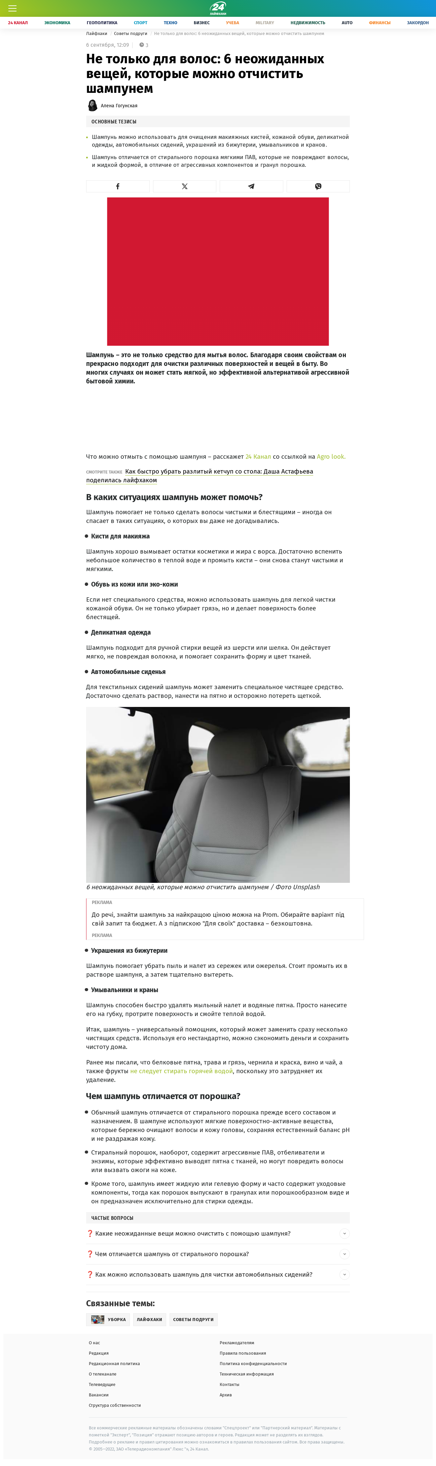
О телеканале (102, 1374)
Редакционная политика (114, 1363)
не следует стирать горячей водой (181, 1071)
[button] (118, 186)
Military (265, 22)
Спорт (140, 22)
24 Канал (18, 22)
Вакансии (99, 1394)
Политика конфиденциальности (253, 1363)
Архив (226, 1394)
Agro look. (331, 456)
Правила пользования (243, 1353)
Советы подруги (131, 33)
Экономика (57, 22)
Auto (347, 22)
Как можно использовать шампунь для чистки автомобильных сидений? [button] (204, 1274)
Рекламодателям (237, 1342)
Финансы (380, 22)
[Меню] (12, 8)
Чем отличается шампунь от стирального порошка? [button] (172, 1254)
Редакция (99, 1353)
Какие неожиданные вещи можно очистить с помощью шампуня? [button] (193, 1233)
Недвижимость (308, 22)
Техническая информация (247, 1374)
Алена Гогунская (119, 106)
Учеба (232, 22)
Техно (170, 22)
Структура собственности (115, 1405)
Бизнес (202, 22)
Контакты (230, 1384)
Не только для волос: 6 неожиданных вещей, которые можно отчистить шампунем (239, 33)
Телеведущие (102, 1384)
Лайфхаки (97, 33)
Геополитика (102, 22)
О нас (94, 1342)
